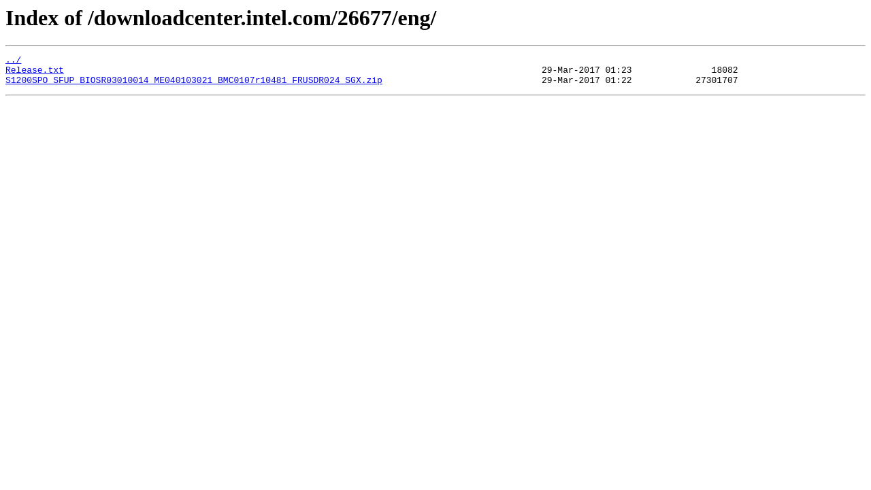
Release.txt (34, 73)
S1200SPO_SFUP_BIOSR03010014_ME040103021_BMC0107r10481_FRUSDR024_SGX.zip (193, 86)
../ (13, 61)
